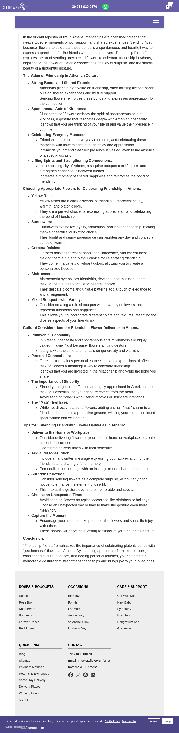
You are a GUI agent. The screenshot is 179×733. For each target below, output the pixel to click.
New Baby (124, 602)
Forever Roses (29, 622)
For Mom (74, 609)
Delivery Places (29, 686)
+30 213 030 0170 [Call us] (83, 7)
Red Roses (26, 628)
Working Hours (29, 693)
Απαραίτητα (34, 728)
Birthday (74, 595)
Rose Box (25, 602)
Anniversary (76, 615)
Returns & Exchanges (34, 673)
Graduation (124, 628)
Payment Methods (31, 667)
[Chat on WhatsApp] (105, 7)
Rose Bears (27, 609)
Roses (23, 595)
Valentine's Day (79, 622)
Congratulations (128, 622)
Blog (22, 654)
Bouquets (25, 615)
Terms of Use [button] (129, 721)
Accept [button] (167, 721)
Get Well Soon (127, 595)
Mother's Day (77, 628)
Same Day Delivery (32, 680)
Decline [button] (154, 721)
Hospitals (123, 615)
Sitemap (24, 660)
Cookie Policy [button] (112, 721)
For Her (73, 602)
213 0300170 (83, 654)
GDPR (23, 699)
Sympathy (124, 609)
